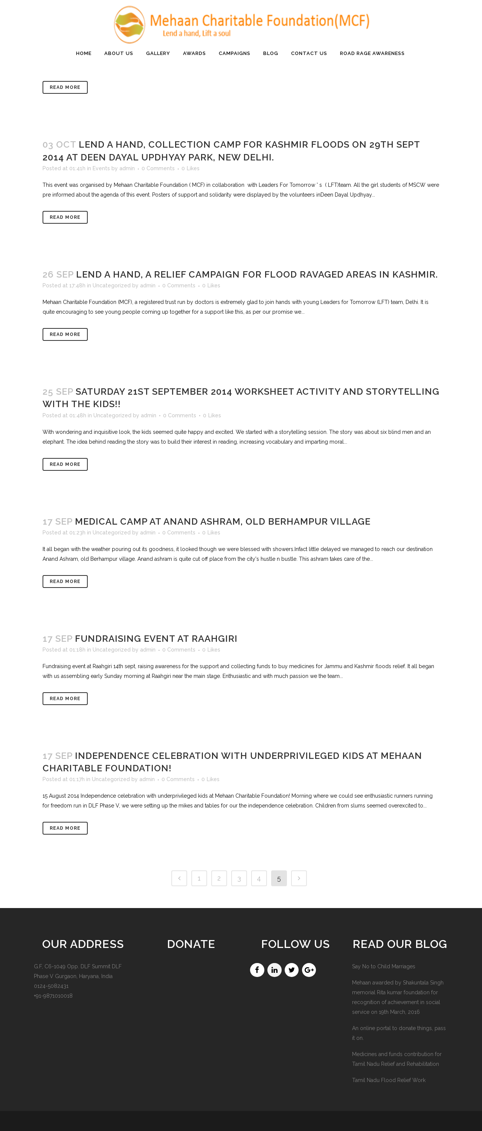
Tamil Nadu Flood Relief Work (389, 1080)
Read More (65, 217)
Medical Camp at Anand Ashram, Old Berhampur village (223, 521)
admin (127, 168)
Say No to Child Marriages (383, 966)
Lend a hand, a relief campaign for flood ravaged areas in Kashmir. (257, 274)
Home (361, 108)
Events (101, 168)
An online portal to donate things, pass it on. (399, 1033)
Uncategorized (112, 285)
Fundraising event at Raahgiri (156, 638)
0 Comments (158, 168)
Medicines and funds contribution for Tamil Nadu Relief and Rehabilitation (397, 1059)
